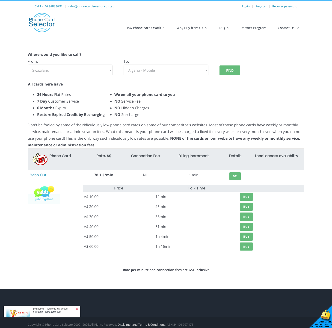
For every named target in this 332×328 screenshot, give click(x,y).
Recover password (284, 6)
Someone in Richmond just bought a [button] (50, 310)
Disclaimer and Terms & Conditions (141, 324)
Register (261, 6)
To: (126, 61)
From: (33, 61)
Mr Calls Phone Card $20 (48, 312)
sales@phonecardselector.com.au (91, 6)
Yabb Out (38, 174)
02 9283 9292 (53, 6)
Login (246, 6)
